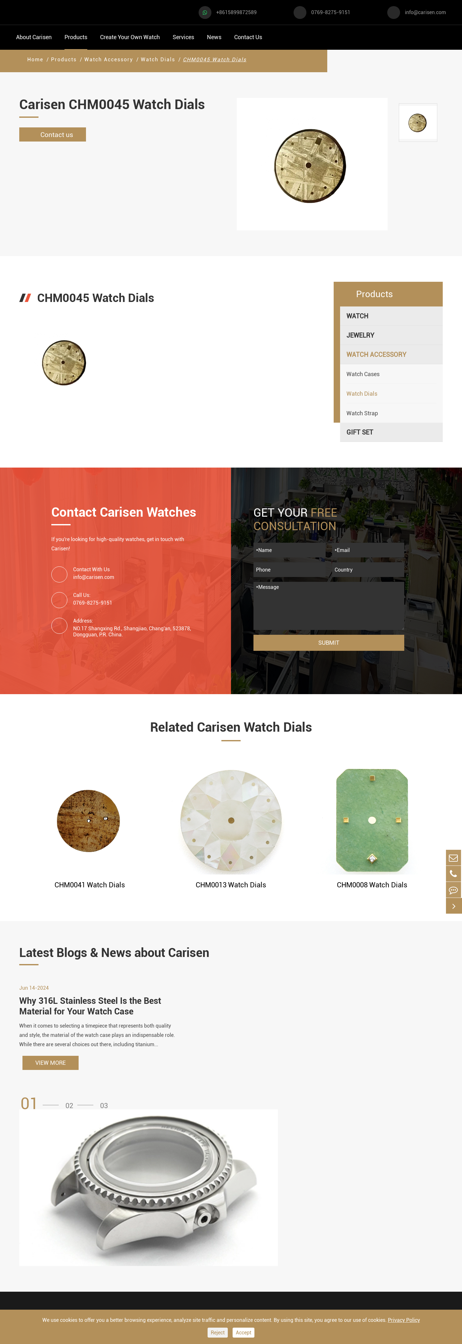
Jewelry (360, 335)
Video (303, 1204)
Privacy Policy (404, 1320)
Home (35, 59)
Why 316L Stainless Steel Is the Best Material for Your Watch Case (93, 1010)
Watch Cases (363, 374)
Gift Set (359, 432)
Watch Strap (362, 413)
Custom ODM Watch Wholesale (248, 1234)
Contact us (54, 135)
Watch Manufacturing (250, 1192)
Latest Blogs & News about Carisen (126, 953)
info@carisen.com (425, 12)
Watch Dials (158, 59)
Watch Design (239, 1204)
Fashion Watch (37, 1266)
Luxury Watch (99, 1214)
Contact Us (248, 37)
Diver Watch (33, 1248)
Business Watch (38, 1231)
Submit (328, 642)
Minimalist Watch (105, 1231)
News (214, 37)
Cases (228, 1277)
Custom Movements (248, 1253)
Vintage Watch (36, 1283)
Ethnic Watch (99, 1266)
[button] (42, 1108)
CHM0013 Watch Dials (231, 885)
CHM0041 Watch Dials (90, 885)
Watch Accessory (108, 59)
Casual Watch (35, 1214)
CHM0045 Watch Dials (214, 59)
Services (183, 37)
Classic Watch (100, 1248)
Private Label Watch (248, 1265)
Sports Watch (35, 1197)
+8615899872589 (236, 12)
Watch (357, 316)
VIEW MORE (50, 1067)
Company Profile (318, 1228)
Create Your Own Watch (130, 37)
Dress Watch (98, 1197)
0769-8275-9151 (330, 12)
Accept (243, 1333)
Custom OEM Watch (248, 1216)
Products (75, 37)
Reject (218, 1333)
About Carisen (34, 37)
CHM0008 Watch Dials (372, 885)
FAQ (301, 1192)
